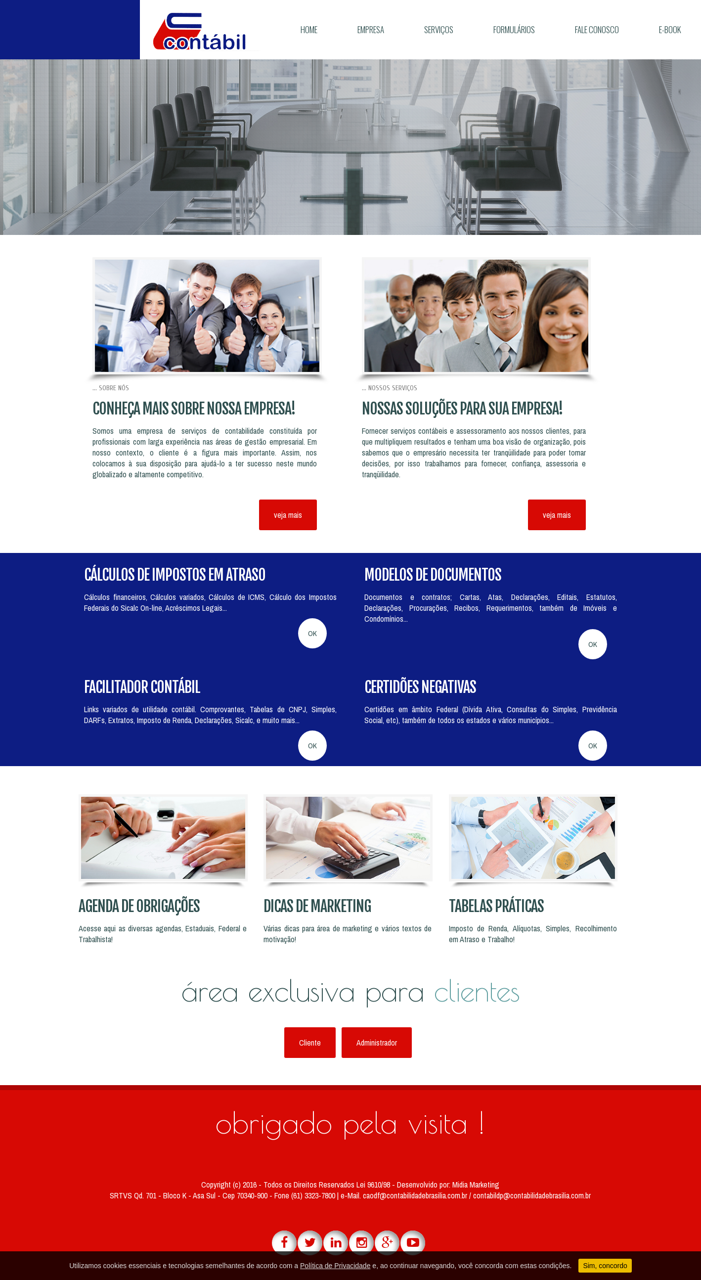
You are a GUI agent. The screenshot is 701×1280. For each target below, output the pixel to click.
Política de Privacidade (335, 1266)
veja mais (288, 514)
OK (312, 633)
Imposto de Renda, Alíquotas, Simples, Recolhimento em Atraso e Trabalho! (533, 934)
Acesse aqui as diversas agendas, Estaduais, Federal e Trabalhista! (163, 934)
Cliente (310, 1042)
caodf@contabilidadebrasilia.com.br (416, 1195)
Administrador (376, 1042)
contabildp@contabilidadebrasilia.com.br (532, 1195)
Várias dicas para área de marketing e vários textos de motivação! (347, 934)
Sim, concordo (605, 1266)
